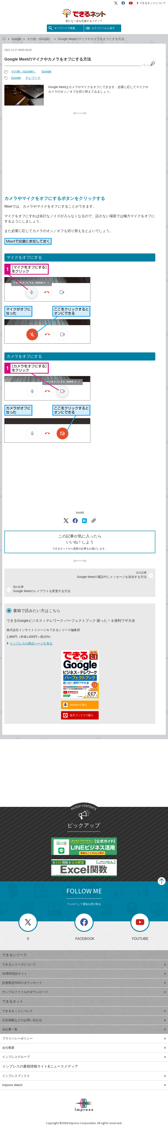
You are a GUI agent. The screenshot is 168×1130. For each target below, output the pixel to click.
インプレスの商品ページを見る (29, 643)
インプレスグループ (84, 1057)
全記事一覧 (84, 1029)
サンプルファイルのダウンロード (84, 992)
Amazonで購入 (78, 704)
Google (16, 39)
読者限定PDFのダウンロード (84, 982)
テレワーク (33, 78)
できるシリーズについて (84, 964)
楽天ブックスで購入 (81, 715)
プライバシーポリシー (84, 1038)
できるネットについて (151, 3)
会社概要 (84, 1047)
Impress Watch (84, 1085)
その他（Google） (39, 39)
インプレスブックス (84, 1076)
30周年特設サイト (84, 973)
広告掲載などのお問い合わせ (84, 1020)
